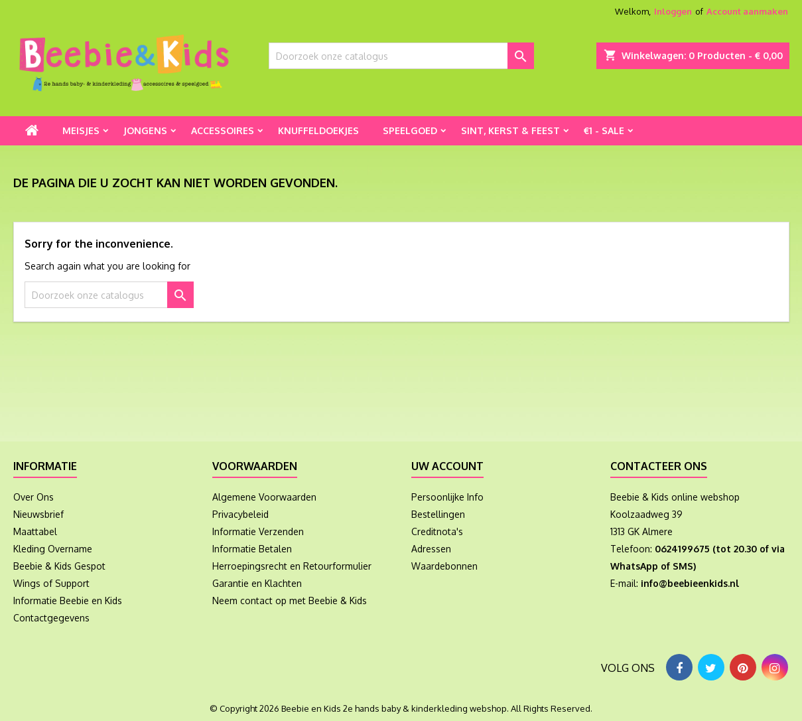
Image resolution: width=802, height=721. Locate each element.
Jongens (145, 130)
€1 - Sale (604, 130)
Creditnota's (437, 531)
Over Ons (33, 497)
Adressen (431, 548)
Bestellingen (438, 514)
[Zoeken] (401, 55)
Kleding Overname (52, 548)
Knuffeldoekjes (318, 130)
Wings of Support (51, 583)
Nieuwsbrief (38, 514)
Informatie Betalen (252, 548)
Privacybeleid (240, 514)
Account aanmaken (747, 11)
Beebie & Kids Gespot (59, 566)
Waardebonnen (444, 566)
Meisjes (81, 130)
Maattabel (35, 531)
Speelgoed (410, 130)
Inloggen (673, 11)
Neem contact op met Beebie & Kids (289, 600)
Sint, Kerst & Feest (510, 130)
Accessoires (222, 130)
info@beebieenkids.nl (690, 583)
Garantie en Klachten (257, 583)
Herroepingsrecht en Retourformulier (291, 566)
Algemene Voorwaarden (264, 497)
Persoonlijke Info (447, 497)
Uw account (447, 466)
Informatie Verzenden (258, 531)
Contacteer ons (658, 466)
